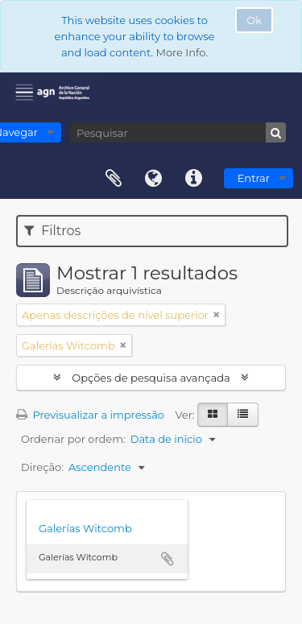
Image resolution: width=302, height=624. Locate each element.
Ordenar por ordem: (73, 438)
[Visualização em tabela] (243, 415)
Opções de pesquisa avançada (151, 377)
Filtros (52, 230)
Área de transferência (113, 179)
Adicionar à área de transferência (167, 559)
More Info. (181, 52)
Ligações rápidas (194, 179)
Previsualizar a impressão (90, 414)
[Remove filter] (216, 315)
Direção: (42, 467)
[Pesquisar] (178, 132)
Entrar (254, 177)
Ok (254, 20)
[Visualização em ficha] (212, 415)
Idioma (154, 179)
